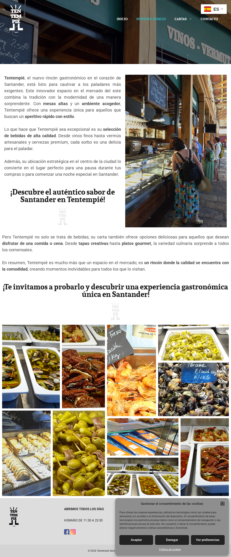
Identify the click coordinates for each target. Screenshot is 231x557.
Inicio (122, 18)
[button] (222, 504)
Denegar (172, 540)
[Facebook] (67, 533)
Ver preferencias (207, 540)
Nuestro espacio (151, 18)
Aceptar (136, 540)
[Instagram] (73, 533)
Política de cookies (170, 549)
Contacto (209, 18)
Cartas (185, 19)
